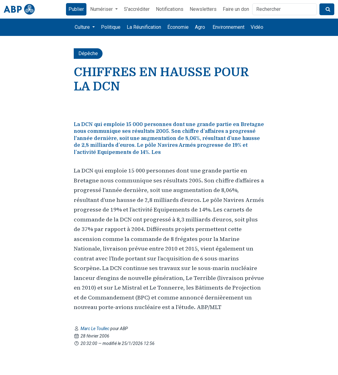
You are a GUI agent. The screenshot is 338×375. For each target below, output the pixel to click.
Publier (76, 9)
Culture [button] (83, 27)
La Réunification (144, 27)
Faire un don (236, 9)
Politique (111, 27)
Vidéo (257, 27)
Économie (178, 27)
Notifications (169, 9)
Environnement (228, 27)
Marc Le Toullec (95, 328)
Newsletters (203, 9)
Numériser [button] (102, 9)
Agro (200, 27)
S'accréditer (137, 9)
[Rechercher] (284, 9)
